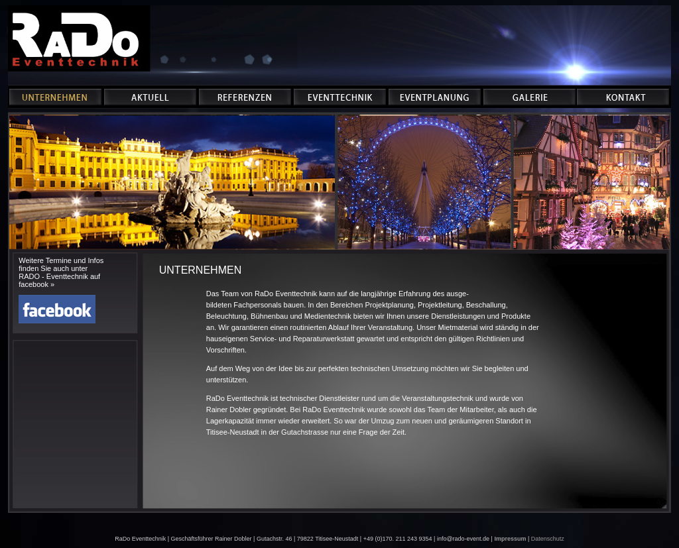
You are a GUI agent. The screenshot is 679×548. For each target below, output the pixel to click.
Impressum (510, 538)
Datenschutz (547, 538)
